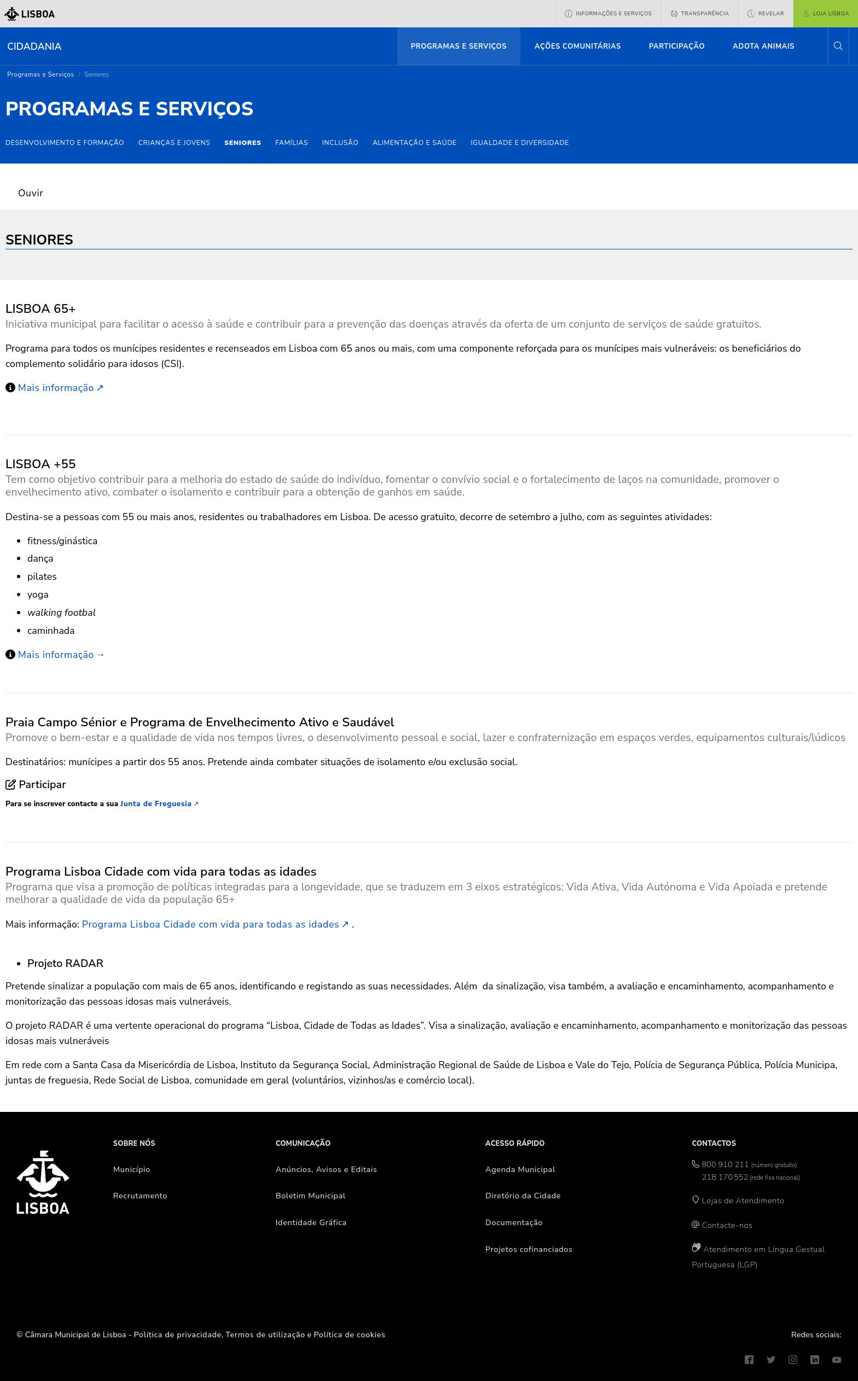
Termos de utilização (265, 1334)
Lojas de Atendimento (743, 1200)
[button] (838, 46)
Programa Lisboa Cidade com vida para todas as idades (210, 924)
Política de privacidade (178, 1334)
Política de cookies (349, 1334)
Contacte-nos (727, 1225)
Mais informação (56, 387)
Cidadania (34, 46)
